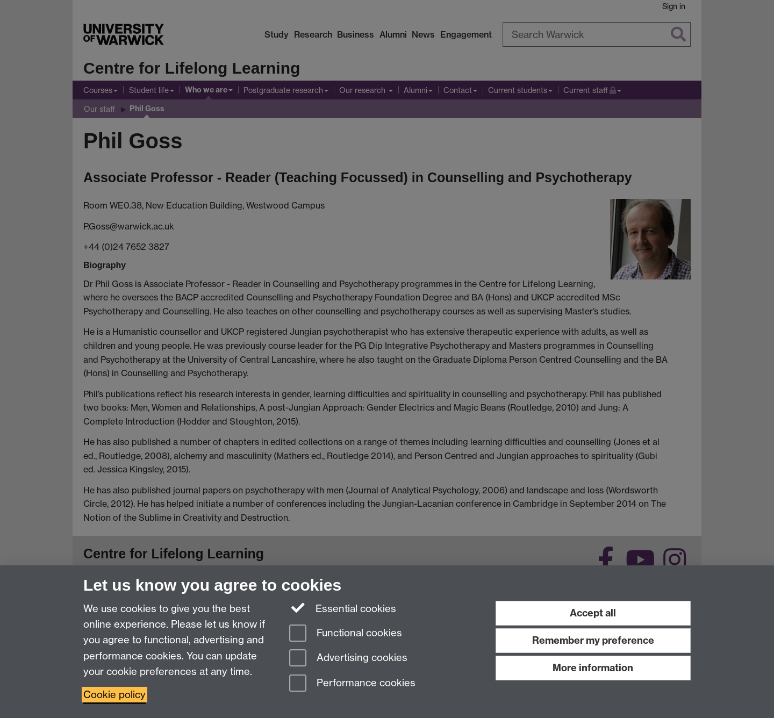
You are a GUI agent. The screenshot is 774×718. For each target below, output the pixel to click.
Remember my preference (593, 640)
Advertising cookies (348, 659)
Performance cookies (352, 684)
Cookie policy (114, 694)
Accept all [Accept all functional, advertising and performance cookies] (593, 613)
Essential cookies (342, 608)
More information (593, 668)
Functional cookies (345, 634)
